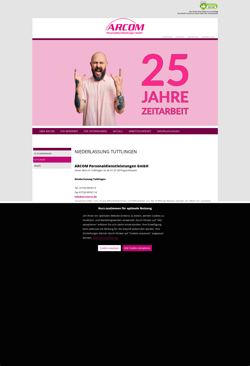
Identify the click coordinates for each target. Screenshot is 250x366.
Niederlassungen (168, 131)
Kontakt (180, 37)
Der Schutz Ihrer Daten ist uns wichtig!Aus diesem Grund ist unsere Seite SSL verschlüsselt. (198, 12)
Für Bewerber (69, 131)
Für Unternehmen (95, 131)
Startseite (167, 37)
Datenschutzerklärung (105, 237)
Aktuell (118, 131)
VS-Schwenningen (42, 153)
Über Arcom (47, 131)
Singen (37, 165)
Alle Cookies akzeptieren (137, 248)
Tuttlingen (39, 159)
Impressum (193, 37)
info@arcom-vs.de (86, 196)
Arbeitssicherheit (140, 131)
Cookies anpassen (109, 248)
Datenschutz (208, 37)
